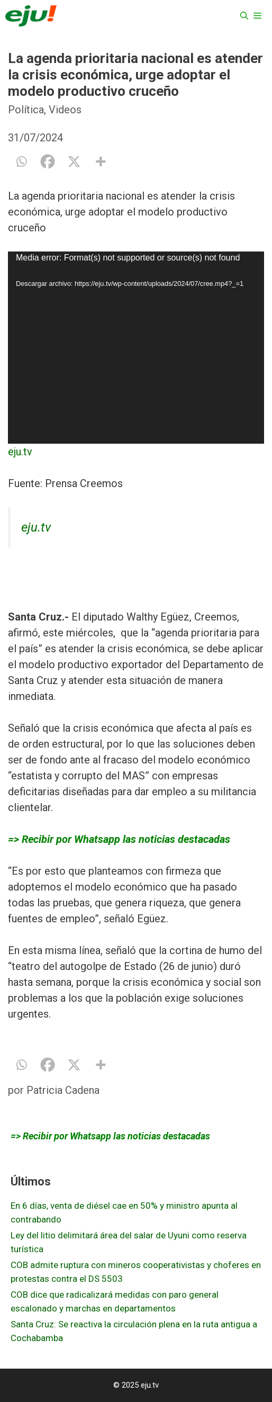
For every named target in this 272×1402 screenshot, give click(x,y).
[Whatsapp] (21, 161)
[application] (136, 347)
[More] (100, 161)
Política (26, 109)
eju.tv (20, 451)
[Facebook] (47, 161)
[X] (74, 161)
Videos (65, 109)
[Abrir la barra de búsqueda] (244, 16)
